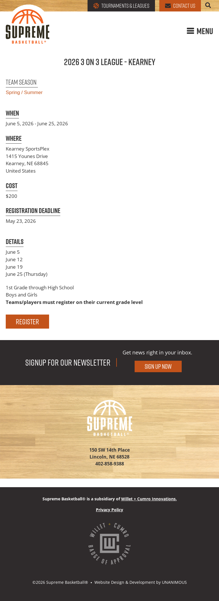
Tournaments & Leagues (121, 6)
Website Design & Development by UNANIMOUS (140, 582)
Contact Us (180, 6)
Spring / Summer (24, 92)
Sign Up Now (158, 366)
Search (208, 5)
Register (27, 321)
